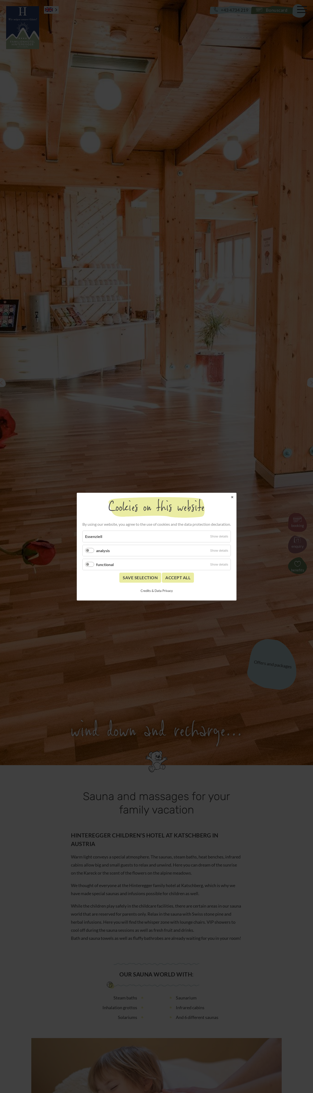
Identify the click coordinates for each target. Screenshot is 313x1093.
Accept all (177, 577)
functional (105, 564)
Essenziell (93, 536)
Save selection (140, 577)
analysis (103, 550)
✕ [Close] (232, 497)
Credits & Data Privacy (156, 590)
